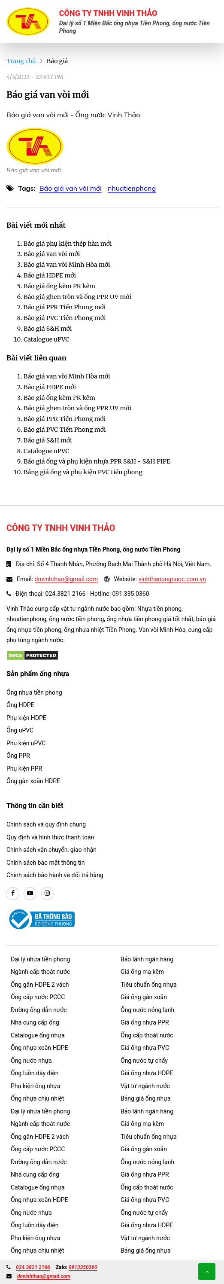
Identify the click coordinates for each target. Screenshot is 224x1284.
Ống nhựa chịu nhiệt (37, 1098)
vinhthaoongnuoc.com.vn (172, 579)
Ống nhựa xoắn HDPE (39, 1047)
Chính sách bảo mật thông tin (45, 862)
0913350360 (83, 1267)
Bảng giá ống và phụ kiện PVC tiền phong (83, 472)
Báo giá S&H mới (48, 328)
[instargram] (47, 893)
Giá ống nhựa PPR (145, 1022)
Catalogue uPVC (46, 339)
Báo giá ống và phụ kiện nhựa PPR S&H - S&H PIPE (97, 461)
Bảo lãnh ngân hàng (147, 959)
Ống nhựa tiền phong (34, 692)
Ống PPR (18, 755)
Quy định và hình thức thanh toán (50, 837)
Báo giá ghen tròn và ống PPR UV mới (77, 297)
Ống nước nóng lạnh (147, 1009)
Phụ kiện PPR (24, 768)
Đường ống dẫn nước (39, 1009)
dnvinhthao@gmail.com (66, 579)
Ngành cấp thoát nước (40, 971)
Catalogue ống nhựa (38, 1035)
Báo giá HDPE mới (50, 275)
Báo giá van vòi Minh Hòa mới (67, 264)
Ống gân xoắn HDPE (33, 781)
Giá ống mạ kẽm (142, 971)
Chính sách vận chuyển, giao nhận (51, 849)
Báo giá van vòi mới (70, 188)
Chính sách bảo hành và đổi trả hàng (54, 875)
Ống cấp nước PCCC (38, 997)
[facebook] (13, 893)
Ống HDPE (20, 704)
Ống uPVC (19, 730)
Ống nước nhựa (31, 1060)
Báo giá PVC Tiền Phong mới (65, 318)
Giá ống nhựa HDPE (147, 1073)
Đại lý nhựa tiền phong (40, 959)
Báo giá (57, 61)
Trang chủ (21, 61)
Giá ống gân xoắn (144, 997)
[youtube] (30, 893)
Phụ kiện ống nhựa (36, 1086)
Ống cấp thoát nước (147, 1035)
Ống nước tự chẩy (144, 1060)
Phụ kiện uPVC (25, 743)
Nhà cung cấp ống (35, 1022)
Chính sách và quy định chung (46, 824)
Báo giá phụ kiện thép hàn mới (68, 243)
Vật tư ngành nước (145, 1086)
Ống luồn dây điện (34, 1073)
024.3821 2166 (33, 1267)
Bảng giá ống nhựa (146, 1098)
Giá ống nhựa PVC (145, 1047)
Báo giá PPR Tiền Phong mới (65, 307)
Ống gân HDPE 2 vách (40, 984)
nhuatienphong (132, 188)
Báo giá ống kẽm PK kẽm (59, 286)
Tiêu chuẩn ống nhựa (149, 984)
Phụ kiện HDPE (26, 717)
